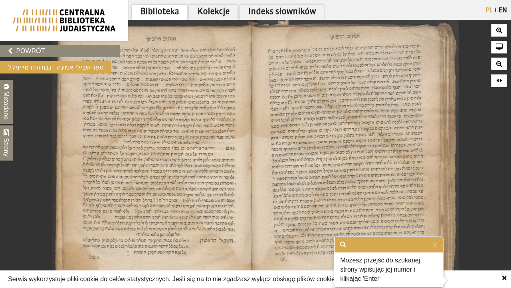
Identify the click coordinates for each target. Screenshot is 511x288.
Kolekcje (213, 12)
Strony (6, 143)
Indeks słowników (282, 12)
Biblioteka (159, 12)
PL (489, 11)
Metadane (6, 102)
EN (502, 11)
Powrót (26, 51)
